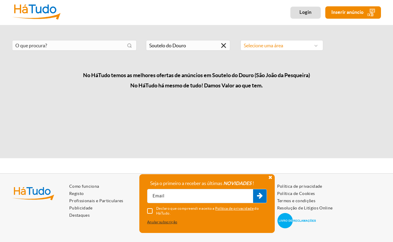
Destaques (79, 215)
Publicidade (81, 208)
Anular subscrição (162, 222)
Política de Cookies (296, 193)
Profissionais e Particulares (96, 200)
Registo (76, 193)
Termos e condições (296, 200)
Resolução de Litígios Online (305, 208)
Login (305, 12)
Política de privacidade (299, 186)
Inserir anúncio (353, 12)
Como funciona (84, 186)
